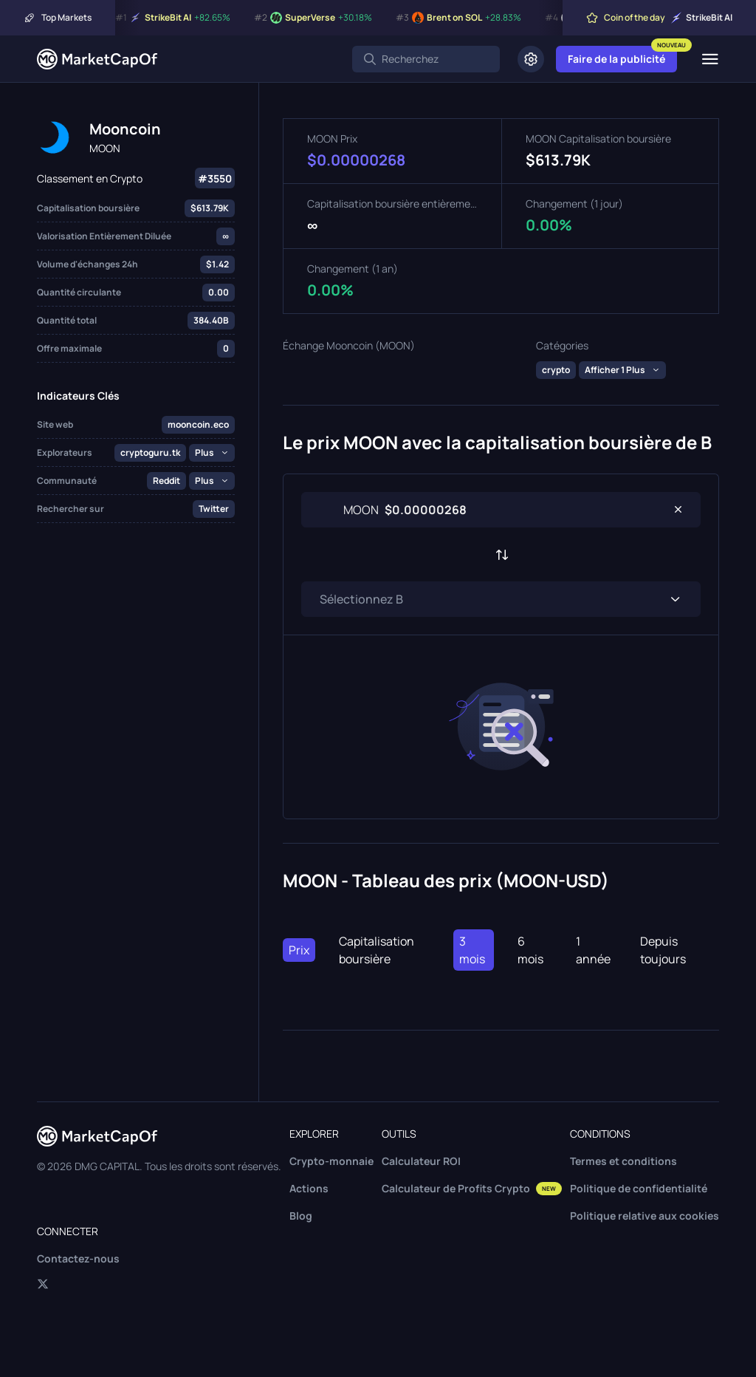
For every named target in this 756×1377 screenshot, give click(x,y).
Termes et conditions (623, 1161)
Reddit (166, 480)
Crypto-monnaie (331, 1161)
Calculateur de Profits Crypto (472, 1188)
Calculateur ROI (421, 1161)
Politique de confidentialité (638, 1188)
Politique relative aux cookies (644, 1216)
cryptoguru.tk (150, 452)
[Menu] (710, 59)
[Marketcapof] (97, 59)
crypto (556, 369)
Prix (299, 950)
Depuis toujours (663, 950)
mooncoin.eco (198, 424)
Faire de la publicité (616, 59)
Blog (300, 1216)
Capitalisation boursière (376, 950)
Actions (309, 1188)
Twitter (214, 508)
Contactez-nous (78, 1258)
